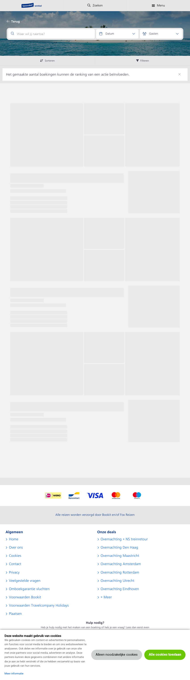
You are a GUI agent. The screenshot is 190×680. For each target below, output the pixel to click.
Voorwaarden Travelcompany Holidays (39, 605)
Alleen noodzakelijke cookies (117, 655)
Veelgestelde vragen (25, 581)
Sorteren (47, 60)
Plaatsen (15, 614)
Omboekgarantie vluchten (29, 589)
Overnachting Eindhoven (120, 589)
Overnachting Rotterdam (120, 572)
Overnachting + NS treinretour (124, 539)
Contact (15, 564)
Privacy (14, 572)
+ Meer (106, 597)
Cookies (15, 556)
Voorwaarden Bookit (25, 597)
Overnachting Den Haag (119, 547)
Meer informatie (13, 673)
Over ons (16, 547)
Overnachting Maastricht (120, 556)
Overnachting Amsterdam (121, 564)
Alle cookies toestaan (165, 655)
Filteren (142, 60)
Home (13, 539)
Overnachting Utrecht (117, 581)
